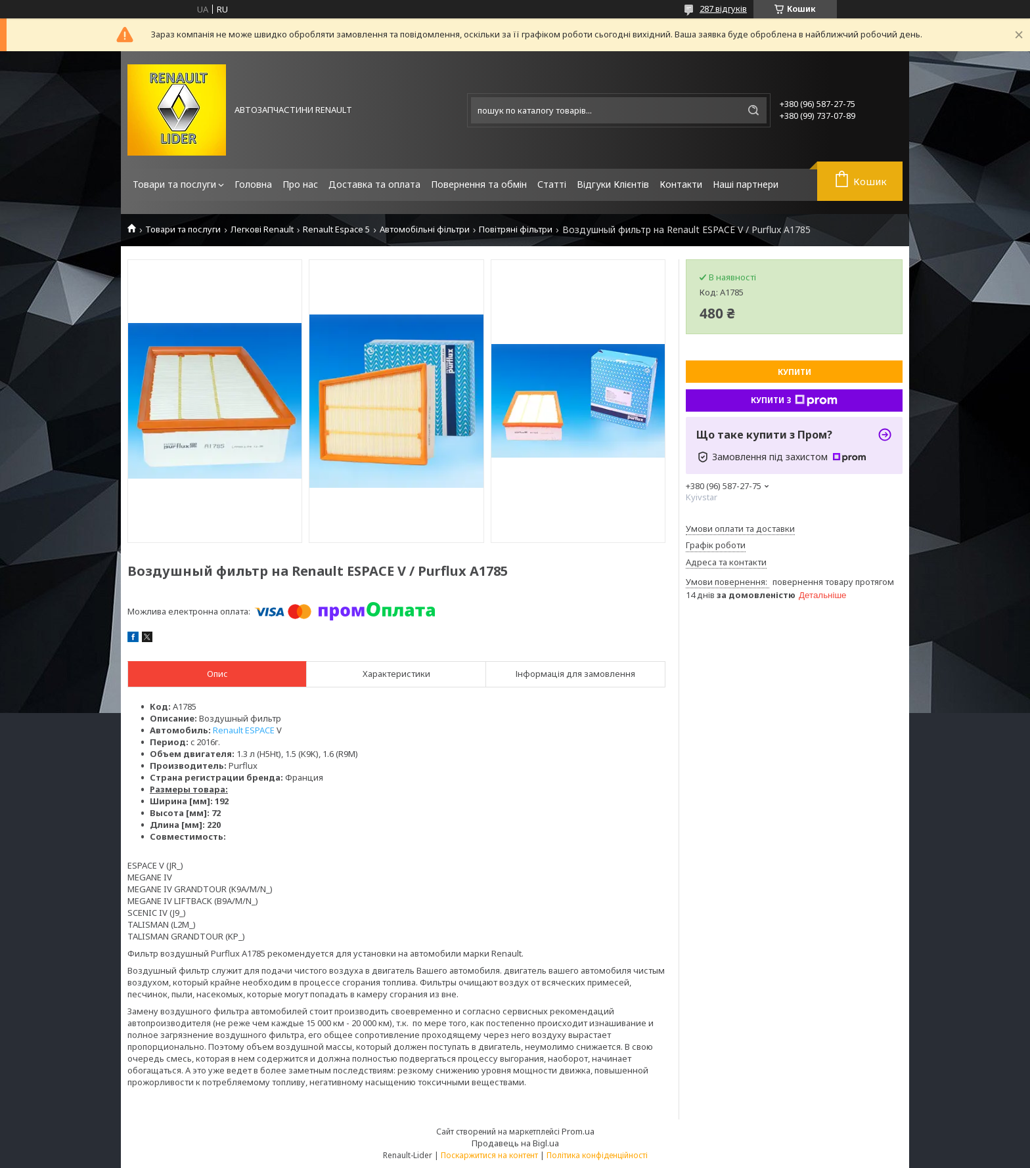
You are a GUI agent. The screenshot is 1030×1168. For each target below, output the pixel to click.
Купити (794, 372)
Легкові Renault (262, 229)
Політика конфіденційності (597, 1155)
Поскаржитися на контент (489, 1155)
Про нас (300, 184)
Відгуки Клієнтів (613, 184)
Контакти (681, 184)
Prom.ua (578, 1131)
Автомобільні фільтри (425, 229)
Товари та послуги (174, 184)
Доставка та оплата (374, 184)
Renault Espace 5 (336, 229)
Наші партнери (745, 184)
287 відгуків (723, 8)
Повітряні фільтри (515, 229)
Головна (253, 184)
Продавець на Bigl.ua (515, 1143)
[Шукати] (753, 110)
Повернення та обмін (479, 184)
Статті (551, 184)
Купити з (794, 400)
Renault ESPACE (244, 730)
